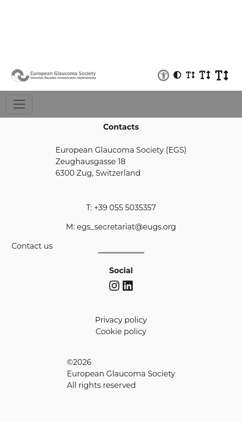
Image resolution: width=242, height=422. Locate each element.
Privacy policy (121, 320)
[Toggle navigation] (19, 104)
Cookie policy (121, 331)
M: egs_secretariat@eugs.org (121, 226)
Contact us (32, 246)
